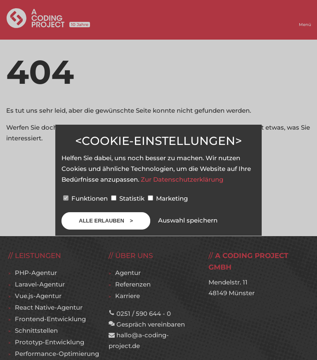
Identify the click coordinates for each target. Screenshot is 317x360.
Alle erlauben (102, 221)
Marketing (168, 198)
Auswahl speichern (188, 220)
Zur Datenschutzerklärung (182, 179)
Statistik (128, 198)
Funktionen (86, 198)
